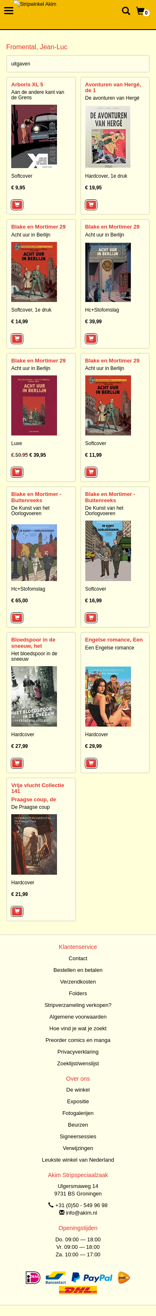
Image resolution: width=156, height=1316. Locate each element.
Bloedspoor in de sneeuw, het (33, 643)
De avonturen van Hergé (112, 98)
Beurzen (78, 1125)
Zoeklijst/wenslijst (78, 1063)
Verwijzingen (78, 1148)
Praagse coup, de (33, 799)
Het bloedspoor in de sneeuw (34, 656)
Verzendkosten (78, 982)
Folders (78, 993)
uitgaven (20, 64)
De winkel (77, 1090)
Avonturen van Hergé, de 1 (113, 87)
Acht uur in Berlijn (30, 235)
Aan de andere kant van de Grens (37, 95)
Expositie (78, 1101)
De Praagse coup (30, 807)
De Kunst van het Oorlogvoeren (30, 510)
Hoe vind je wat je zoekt (78, 1028)
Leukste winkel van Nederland (78, 1160)
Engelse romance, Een (114, 640)
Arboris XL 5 (27, 84)
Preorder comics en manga (77, 1040)
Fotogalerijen (78, 1113)
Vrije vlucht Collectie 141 (37, 788)
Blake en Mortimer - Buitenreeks (36, 497)
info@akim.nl (81, 1213)
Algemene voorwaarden (78, 1017)
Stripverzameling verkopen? (78, 1005)
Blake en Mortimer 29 (38, 227)
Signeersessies (77, 1136)
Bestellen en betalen (78, 970)
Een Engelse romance (109, 648)
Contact (78, 958)
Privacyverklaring (78, 1052)
